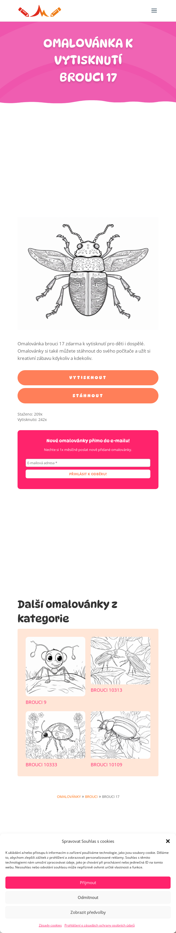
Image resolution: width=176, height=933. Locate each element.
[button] (168, 841)
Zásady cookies (50, 925)
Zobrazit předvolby (88, 912)
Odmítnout (88, 897)
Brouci (91, 796)
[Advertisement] (88, 163)
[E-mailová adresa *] (88, 463)
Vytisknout (88, 377)
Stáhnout (88, 395)
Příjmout (88, 882)
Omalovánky (69, 796)
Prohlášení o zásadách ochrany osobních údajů (100, 925)
